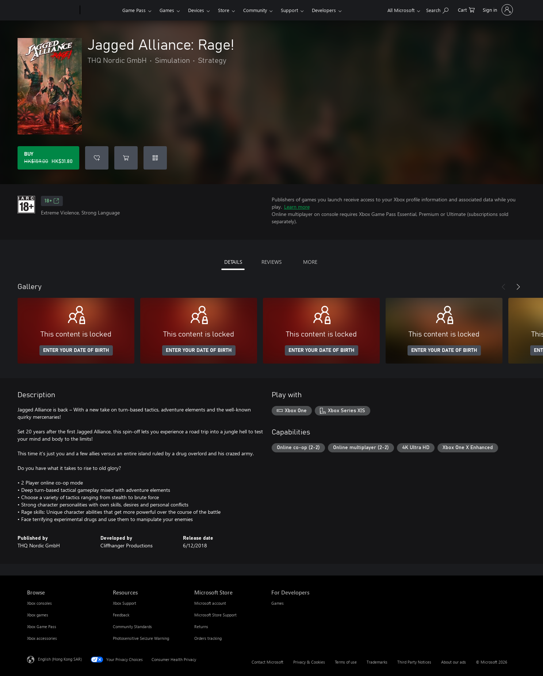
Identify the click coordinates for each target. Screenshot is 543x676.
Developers (324, 10)
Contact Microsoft (267, 662)
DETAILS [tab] (233, 261)
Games (167, 10)
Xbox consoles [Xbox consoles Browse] (39, 603)
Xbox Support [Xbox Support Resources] (124, 603)
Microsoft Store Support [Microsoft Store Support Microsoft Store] (215, 614)
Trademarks (377, 662)
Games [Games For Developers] (277, 603)
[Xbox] (100, 10)
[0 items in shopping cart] (466, 9)
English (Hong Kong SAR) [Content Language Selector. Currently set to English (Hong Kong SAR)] (60, 659)
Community (255, 10)
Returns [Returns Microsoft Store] (201, 626)
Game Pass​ (134, 10)
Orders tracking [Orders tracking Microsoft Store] (208, 638)
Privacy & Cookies (309, 662)
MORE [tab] (310, 261)
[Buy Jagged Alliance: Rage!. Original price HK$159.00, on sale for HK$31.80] (48, 158)
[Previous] (503, 287)
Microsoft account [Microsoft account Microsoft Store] (210, 603)
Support (289, 10)
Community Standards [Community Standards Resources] (132, 626)
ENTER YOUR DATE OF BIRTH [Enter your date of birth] (76, 350)
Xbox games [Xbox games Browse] (37, 614)
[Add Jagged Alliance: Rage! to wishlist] (96, 158)
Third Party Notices (414, 662)
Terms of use (346, 662)
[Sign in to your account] (497, 10)
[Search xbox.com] (437, 9)
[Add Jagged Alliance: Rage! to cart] (126, 158)
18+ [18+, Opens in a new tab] (52, 201)
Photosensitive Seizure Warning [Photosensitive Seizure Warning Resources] (141, 638)
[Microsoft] (52, 10)
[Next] (518, 287)
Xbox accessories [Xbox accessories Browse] (42, 638)
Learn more (297, 206)
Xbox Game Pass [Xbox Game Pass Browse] (41, 626)
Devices (196, 10)
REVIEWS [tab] (271, 261)
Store (223, 10)
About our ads (453, 662)
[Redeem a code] (155, 158)
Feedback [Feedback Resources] (121, 614)
